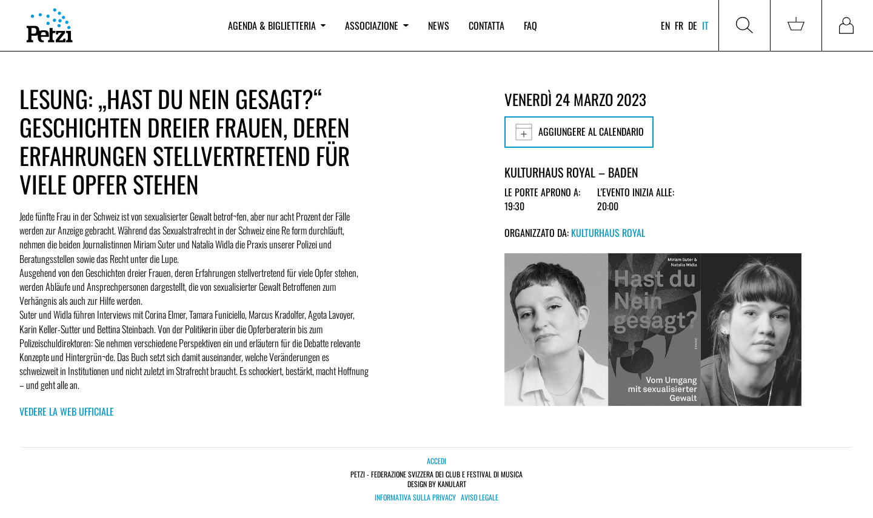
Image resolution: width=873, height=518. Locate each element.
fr (679, 25)
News (438, 25)
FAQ (530, 25)
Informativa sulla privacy (415, 497)
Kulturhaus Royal (608, 232)
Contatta (486, 25)
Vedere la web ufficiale (66, 411)
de (692, 25)
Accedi (436, 461)
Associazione (376, 25)
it (705, 25)
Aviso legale (479, 497)
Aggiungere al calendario (579, 132)
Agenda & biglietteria (277, 25)
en (665, 25)
